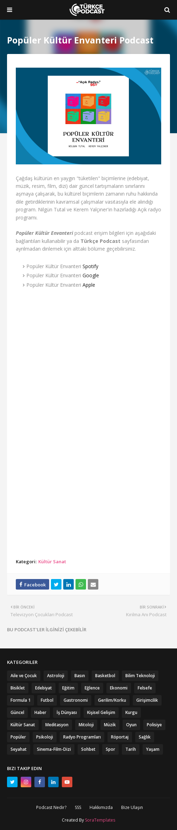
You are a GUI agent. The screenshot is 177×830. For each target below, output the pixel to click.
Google (91, 275)
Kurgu (131, 712)
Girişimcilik (147, 700)
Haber (40, 712)
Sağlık (145, 737)
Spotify (90, 266)
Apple (89, 284)
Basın (79, 676)
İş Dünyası (67, 712)
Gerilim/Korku (112, 700)
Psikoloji (44, 737)
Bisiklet (18, 688)
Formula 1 (21, 700)
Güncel (17, 712)
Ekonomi (118, 688)
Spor (110, 749)
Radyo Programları (82, 737)
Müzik (110, 725)
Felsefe (145, 688)
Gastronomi (76, 700)
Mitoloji (86, 725)
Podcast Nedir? (51, 807)
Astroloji (55, 676)
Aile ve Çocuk (24, 676)
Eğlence (92, 688)
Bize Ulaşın (132, 807)
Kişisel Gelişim (101, 712)
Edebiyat (43, 688)
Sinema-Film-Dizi (54, 749)
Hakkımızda (101, 807)
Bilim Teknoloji (140, 676)
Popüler (18, 737)
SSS (78, 807)
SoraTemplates (100, 820)
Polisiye (154, 725)
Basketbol (105, 676)
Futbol (47, 700)
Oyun (131, 725)
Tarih (130, 749)
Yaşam (152, 749)
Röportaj (120, 737)
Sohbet (88, 749)
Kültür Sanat (52, 561)
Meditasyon (56, 725)
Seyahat (19, 749)
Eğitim (68, 688)
